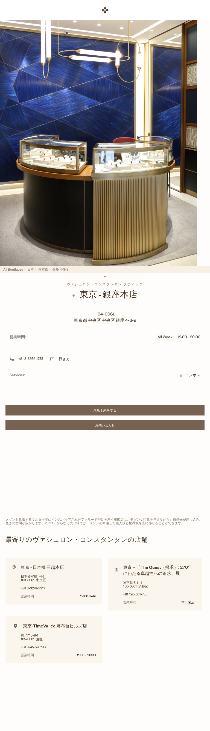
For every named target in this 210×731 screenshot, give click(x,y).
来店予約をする (118, 411)
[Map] (105, 475)
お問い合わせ (119, 426)
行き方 (64, 358)
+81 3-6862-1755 (30, 358)
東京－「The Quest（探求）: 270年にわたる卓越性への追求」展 (157, 570)
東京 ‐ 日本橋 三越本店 (42, 567)
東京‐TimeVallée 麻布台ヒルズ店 (55, 626)
